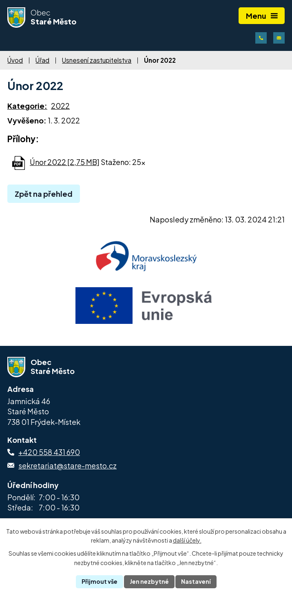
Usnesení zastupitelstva (96, 60)
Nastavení (196, 581)
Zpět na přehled (44, 193)
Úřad (42, 60)
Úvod (15, 60)
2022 (60, 105)
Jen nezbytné (149, 581)
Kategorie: (27, 105)
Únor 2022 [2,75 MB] (65, 162)
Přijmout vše (99, 581)
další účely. (187, 540)
